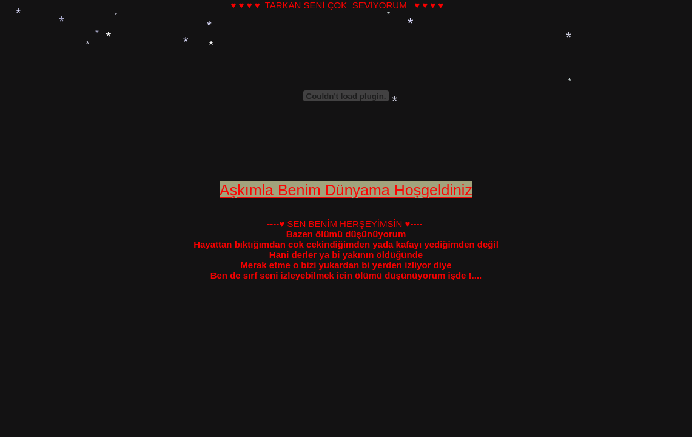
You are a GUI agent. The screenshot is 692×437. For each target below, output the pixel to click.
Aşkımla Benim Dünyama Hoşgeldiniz (346, 189)
